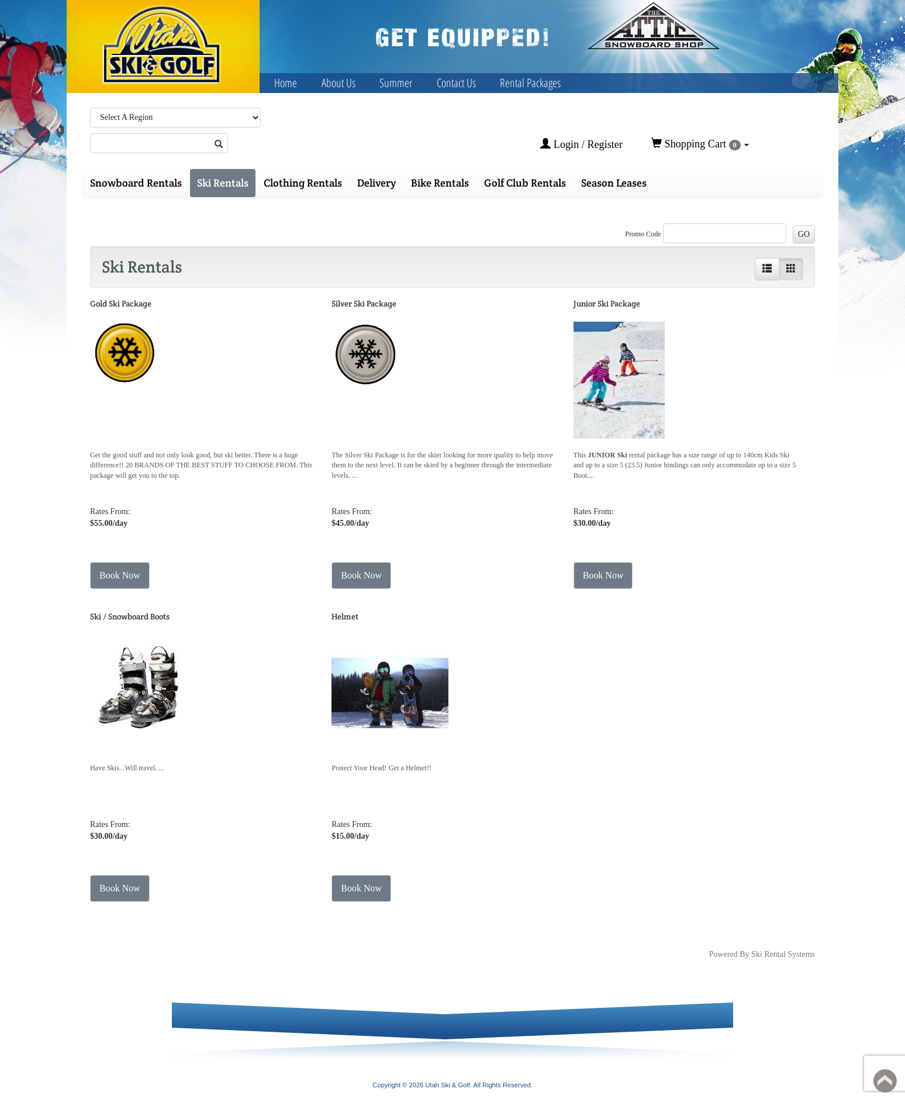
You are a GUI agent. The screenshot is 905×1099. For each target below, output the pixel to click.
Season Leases (614, 183)
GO (804, 234)
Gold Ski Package (120, 303)
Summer (395, 83)
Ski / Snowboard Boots (130, 616)
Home (285, 83)
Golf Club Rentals (525, 183)
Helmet (344, 616)
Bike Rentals (440, 183)
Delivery (376, 183)
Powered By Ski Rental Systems (762, 954)
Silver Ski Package (363, 303)
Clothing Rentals (303, 183)
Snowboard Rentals (136, 183)
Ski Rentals (222, 183)
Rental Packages (530, 83)
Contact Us (456, 83)
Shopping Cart (700, 143)
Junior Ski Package (607, 303)
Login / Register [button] (581, 144)
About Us (338, 83)
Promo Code (643, 234)
